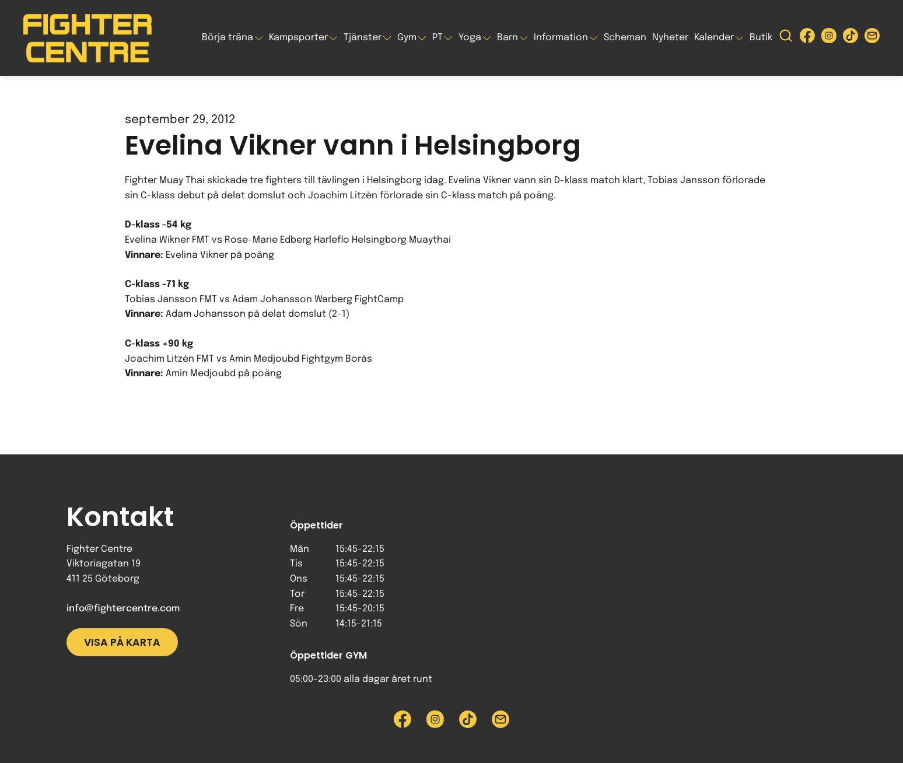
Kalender (714, 38)
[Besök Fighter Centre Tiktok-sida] (850, 38)
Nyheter (670, 38)
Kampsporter (298, 38)
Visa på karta (122, 642)
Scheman (625, 38)
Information (561, 38)
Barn (507, 38)
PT (437, 38)
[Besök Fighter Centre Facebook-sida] (807, 38)
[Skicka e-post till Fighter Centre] (872, 38)
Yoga (470, 38)
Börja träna (227, 38)
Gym (406, 38)
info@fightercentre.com (123, 609)
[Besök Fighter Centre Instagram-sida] (828, 38)
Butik (761, 38)
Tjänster (363, 38)
